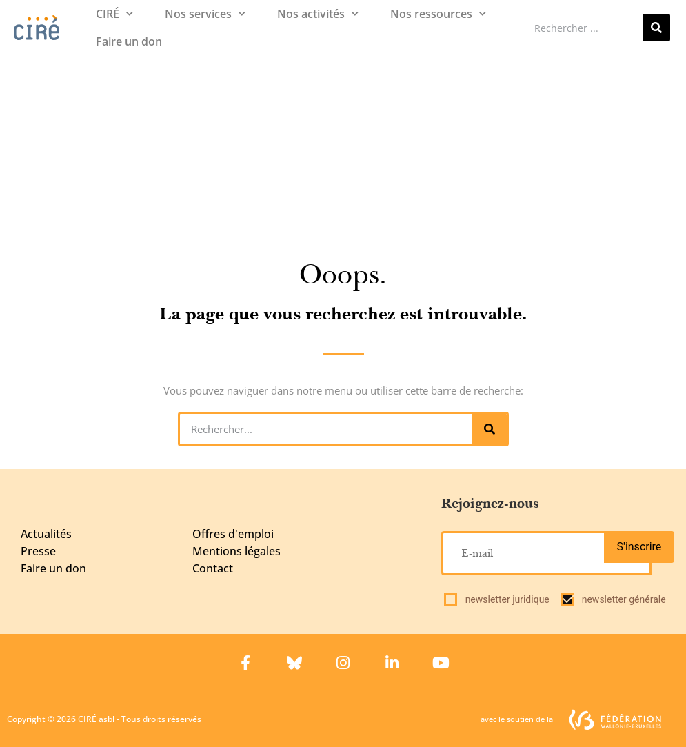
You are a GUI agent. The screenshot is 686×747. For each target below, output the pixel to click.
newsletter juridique (507, 599)
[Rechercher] (656, 27)
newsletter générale (624, 599)
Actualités (46, 533)
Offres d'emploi (233, 533)
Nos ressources (438, 13)
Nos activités (318, 13)
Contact (212, 568)
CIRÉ (114, 13)
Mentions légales (236, 551)
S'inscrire (639, 546)
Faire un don (129, 41)
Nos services (205, 13)
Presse (38, 551)
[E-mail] (546, 553)
